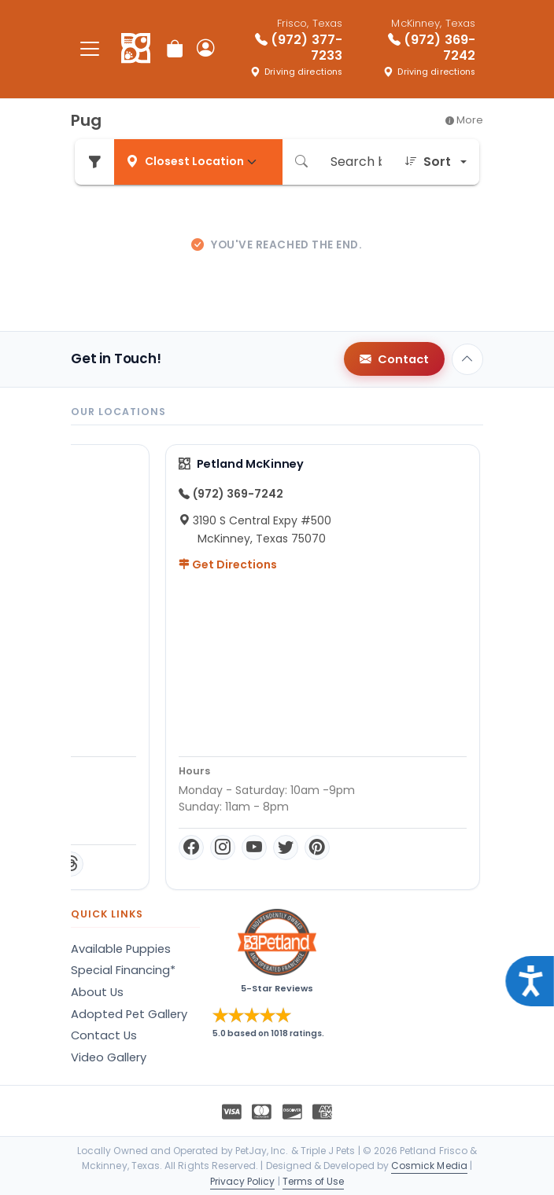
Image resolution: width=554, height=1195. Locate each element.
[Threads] (310, 864)
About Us (97, 992)
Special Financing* (123, 970)
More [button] (464, 119)
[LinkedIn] (284, 864)
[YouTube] (162, 864)
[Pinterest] (225, 864)
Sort (427, 162)
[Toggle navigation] (90, 49)
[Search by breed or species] (356, 162)
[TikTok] (257, 864)
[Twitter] (194, 864)
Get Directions (136, 564)
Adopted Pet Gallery (129, 1014)
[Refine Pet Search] (94, 162)
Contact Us (104, 1035)
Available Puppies (121, 949)
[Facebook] (100, 864)
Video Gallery (108, 1057)
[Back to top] (467, 359)
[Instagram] (131, 864)
